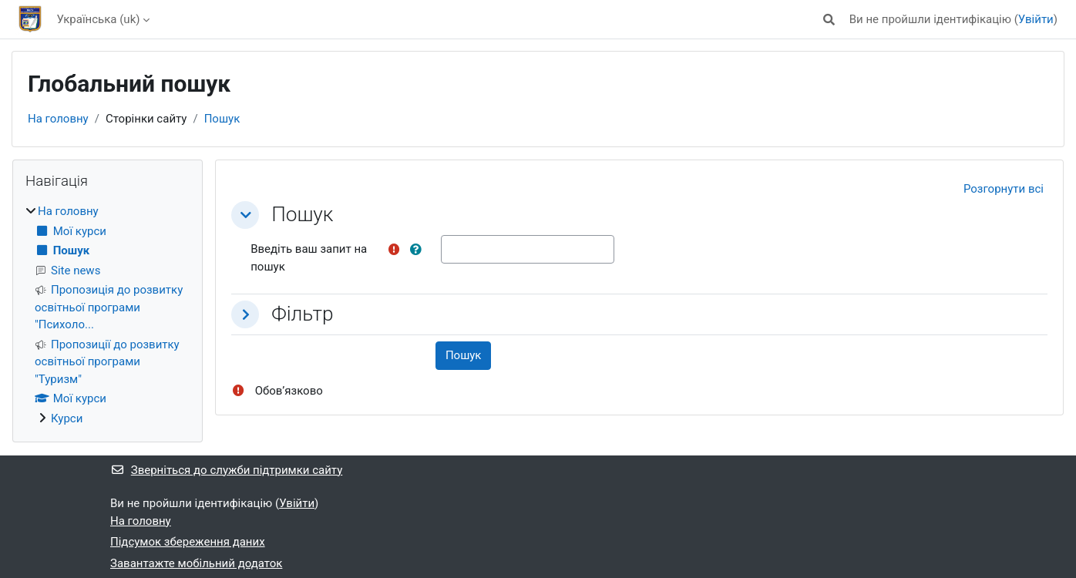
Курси (66, 418)
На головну (58, 119)
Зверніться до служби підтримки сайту (226, 470)
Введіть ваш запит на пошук (309, 258)
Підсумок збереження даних (187, 542)
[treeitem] (107, 315)
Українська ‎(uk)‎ (98, 19)
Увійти (1036, 19)
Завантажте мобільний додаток (196, 563)
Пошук (222, 119)
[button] (829, 20)
